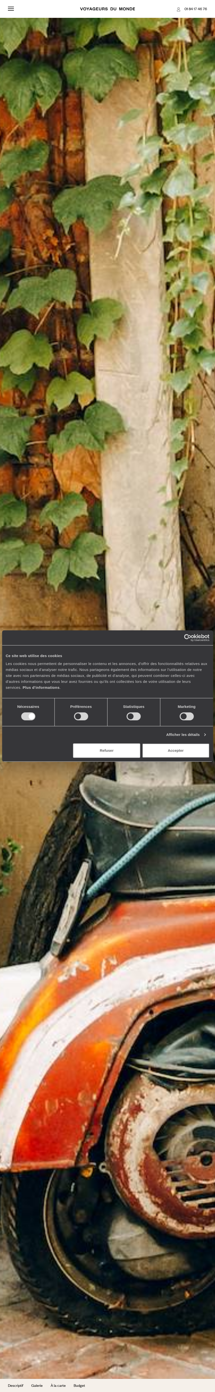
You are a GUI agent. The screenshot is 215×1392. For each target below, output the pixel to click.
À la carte (58, 1385)
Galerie (37, 1385)
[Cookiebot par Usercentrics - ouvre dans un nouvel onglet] (187, 637)
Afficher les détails (183, 734)
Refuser (107, 750)
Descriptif (15, 1385)
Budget (79, 1385)
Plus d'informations (41, 687)
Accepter (176, 750)
